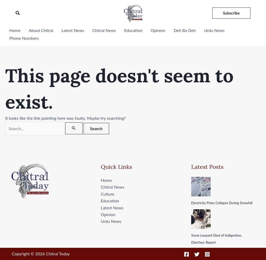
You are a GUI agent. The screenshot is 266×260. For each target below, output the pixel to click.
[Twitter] (197, 254)
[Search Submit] (73, 128)
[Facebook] (186, 254)
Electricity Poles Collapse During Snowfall (221, 203)
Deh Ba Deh (185, 30)
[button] (18, 13)
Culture (107, 193)
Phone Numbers (24, 38)
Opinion (158, 30)
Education (133, 30)
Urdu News (214, 30)
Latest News (73, 30)
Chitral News (104, 30)
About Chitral (41, 30)
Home (15, 30)
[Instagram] (207, 254)
